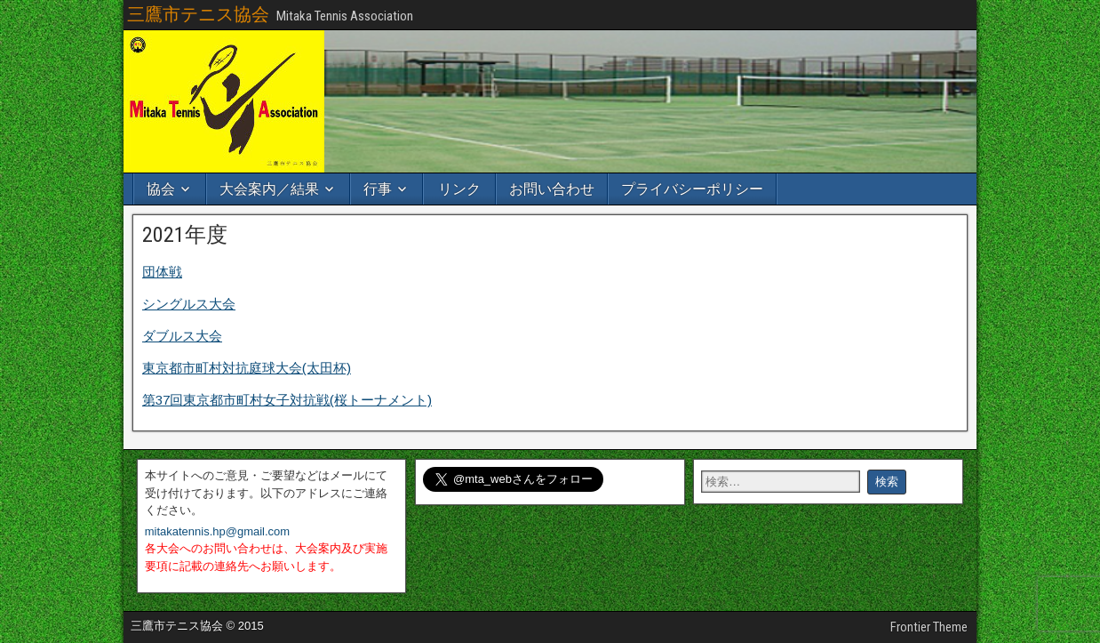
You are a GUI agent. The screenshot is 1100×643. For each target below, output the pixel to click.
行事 (377, 189)
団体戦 (162, 271)
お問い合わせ (551, 189)
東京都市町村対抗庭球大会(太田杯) (246, 367)
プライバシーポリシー (692, 189)
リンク (459, 189)
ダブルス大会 (182, 335)
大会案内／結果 (269, 189)
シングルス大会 (188, 303)
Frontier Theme (929, 627)
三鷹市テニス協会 (198, 14)
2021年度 (184, 234)
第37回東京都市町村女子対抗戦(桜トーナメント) (287, 399)
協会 (161, 189)
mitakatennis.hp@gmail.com (217, 531)
